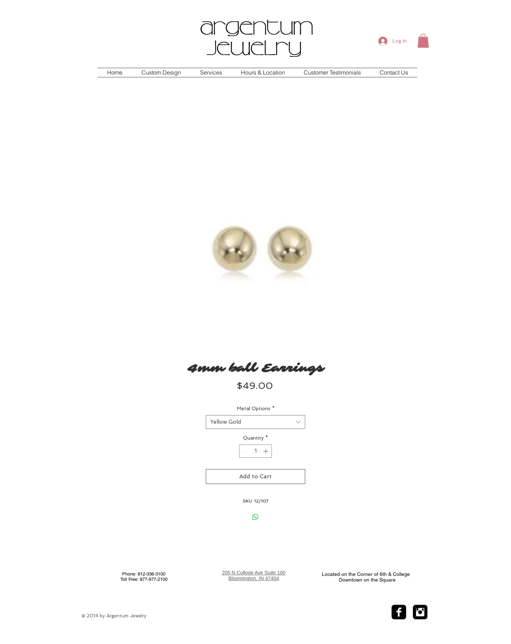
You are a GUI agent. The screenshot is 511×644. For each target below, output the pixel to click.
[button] (423, 41)
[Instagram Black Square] (420, 612)
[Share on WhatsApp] (255, 517)
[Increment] (266, 451)
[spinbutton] (255, 451)
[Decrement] (244, 451)
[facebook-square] (398, 612)
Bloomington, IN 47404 (254, 578)
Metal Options (256, 408)
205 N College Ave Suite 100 (254, 573)
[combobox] (255, 422)
